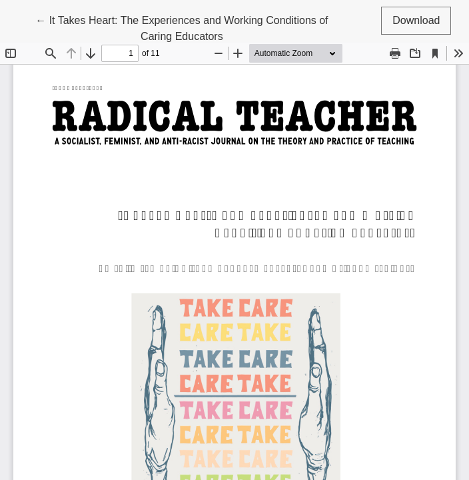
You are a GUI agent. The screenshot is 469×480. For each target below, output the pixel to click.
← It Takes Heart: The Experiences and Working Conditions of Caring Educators (181, 27)
